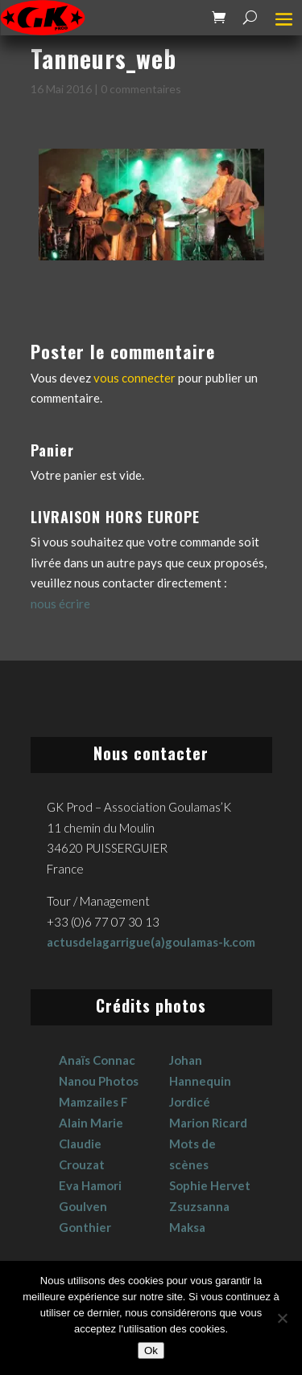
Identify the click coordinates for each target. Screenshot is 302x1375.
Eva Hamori (90, 1185)
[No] (282, 1318)
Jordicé (189, 1102)
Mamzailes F (93, 1102)
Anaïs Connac (97, 1060)
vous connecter (134, 377)
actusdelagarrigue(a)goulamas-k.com (151, 942)
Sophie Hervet (209, 1185)
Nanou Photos (99, 1081)
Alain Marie (91, 1122)
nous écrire (60, 603)
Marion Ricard (208, 1122)
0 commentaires (141, 89)
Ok (151, 1350)
